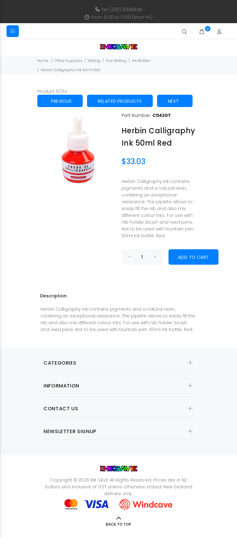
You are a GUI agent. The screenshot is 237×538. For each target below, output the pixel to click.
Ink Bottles (141, 60)
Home (42, 60)
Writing (94, 60)
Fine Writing (116, 60)
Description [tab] (53, 296)
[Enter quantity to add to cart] (142, 257)
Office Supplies (68, 60)
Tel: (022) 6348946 (122, 9)
